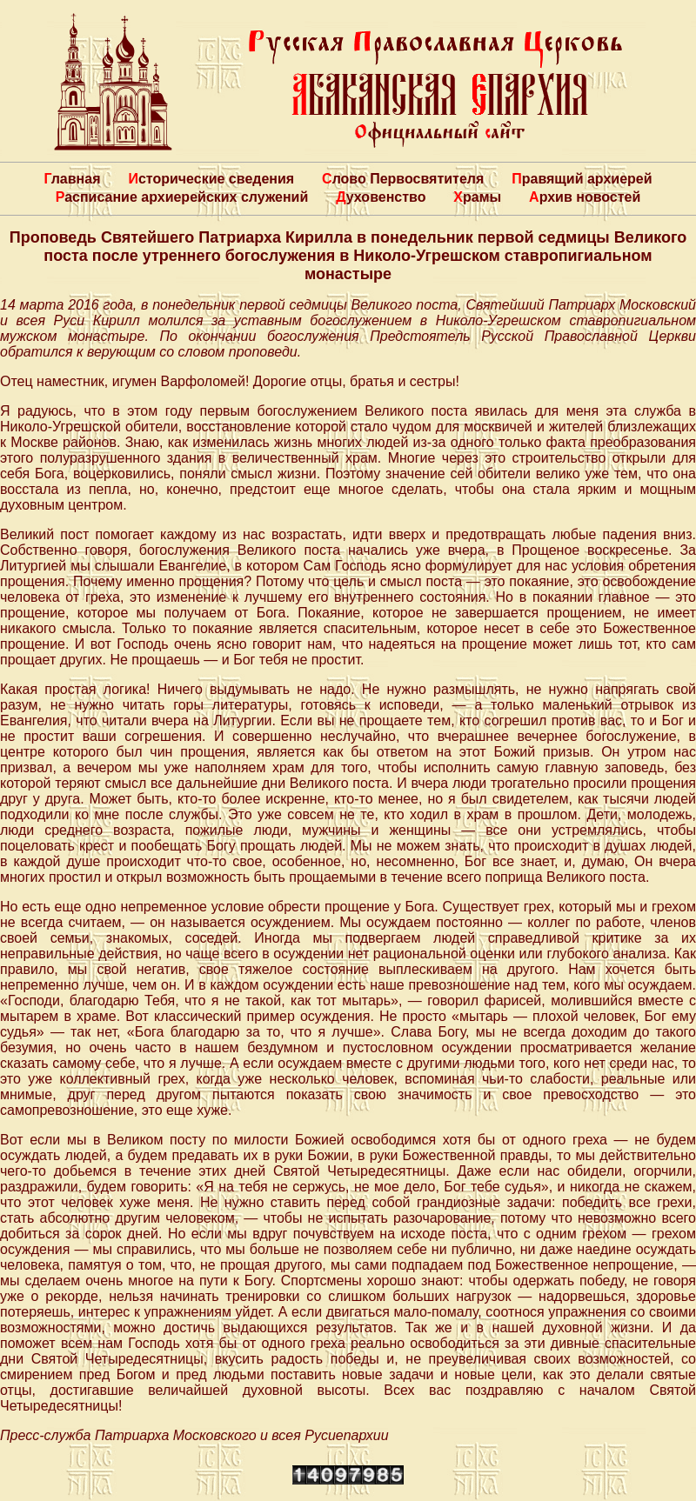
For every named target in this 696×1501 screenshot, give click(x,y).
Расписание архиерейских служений (182, 197)
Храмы (477, 197)
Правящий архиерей (582, 178)
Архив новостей (584, 197)
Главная (72, 178)
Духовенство (380, 197)
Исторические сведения (211, 178)
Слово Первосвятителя (403, 178)
